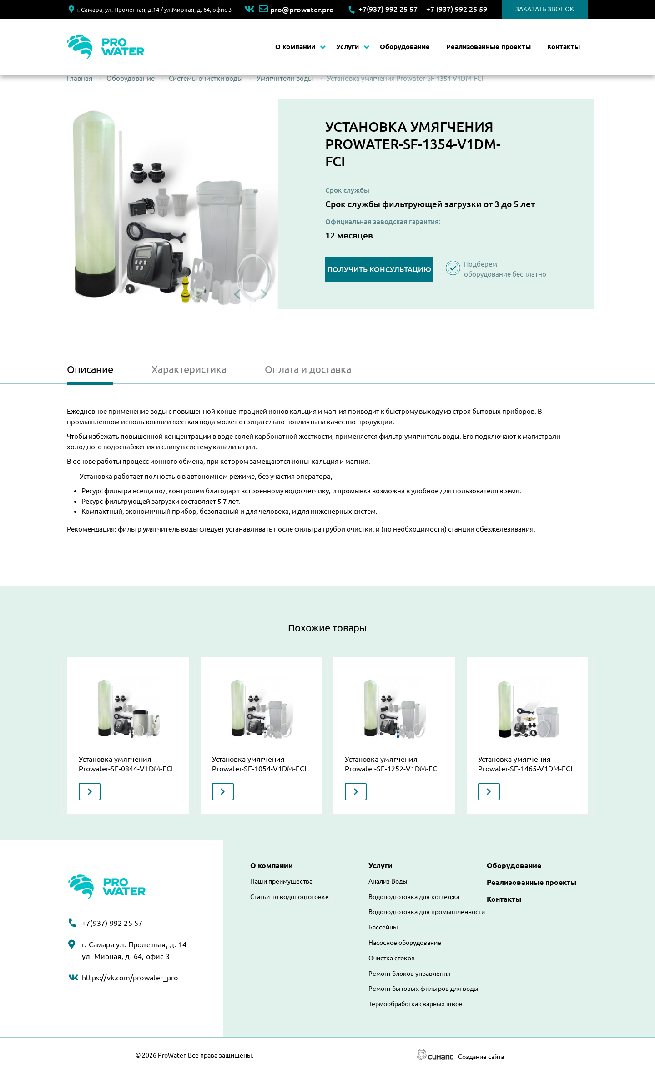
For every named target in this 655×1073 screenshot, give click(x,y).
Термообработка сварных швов (415, 1004)
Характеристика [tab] (189, 369)
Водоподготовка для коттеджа (413, 896)
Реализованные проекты (488, 46)
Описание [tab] (90, 369)
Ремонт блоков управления (409, 973)
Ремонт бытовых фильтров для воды (423, 988)
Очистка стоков (391, 958)
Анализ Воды (388, 881)
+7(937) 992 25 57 (388, 9)
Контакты (563, 46)
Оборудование (405, 46)
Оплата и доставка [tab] (308, 369)
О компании (295, 46)
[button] (172, 204)
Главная (79, 78)
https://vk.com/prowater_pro (130, 978)
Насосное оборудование (404, 942)
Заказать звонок (544, 9)
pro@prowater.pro (296, 9)
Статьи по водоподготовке (289, 896)
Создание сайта (481, 1056)
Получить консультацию (379, 269)
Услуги (347, 46)
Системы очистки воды (205, 78)
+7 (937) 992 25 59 (456, 9)
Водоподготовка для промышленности (426, 911)
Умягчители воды (285, 78)
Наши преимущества (281, 881)
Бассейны (383, 927)
